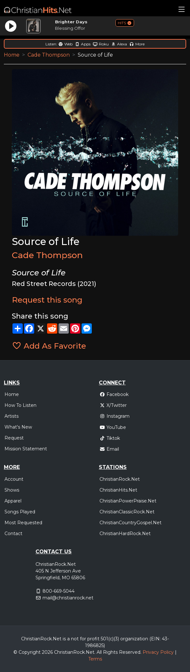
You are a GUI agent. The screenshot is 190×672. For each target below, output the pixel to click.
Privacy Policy (158, 652)
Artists (11, 416)
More (137, 44)
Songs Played (19, 512)
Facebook (114, 394)
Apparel (12, 501)
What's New (18, 427)
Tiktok (109, 438)
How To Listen (20, 405)
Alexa (119, 44)
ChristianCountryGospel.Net (130, 522)
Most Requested (23, 522)
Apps (83, 44)
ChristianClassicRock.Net (126, 512)
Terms (95, 659)
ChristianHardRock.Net (125, 533)
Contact (13, 533)
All (99, 652)
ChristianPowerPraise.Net (127, 501)
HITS (125, 22)
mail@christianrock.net (68, 598)
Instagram (114, 416)
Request (14, 438)
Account (13, 479)
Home (12, 55)
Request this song (47, 299)
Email (109, 449)
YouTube (112, 427)
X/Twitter (113, 405)
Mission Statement (25, 449)
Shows (11, 490)
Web (65, 44)
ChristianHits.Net (118, 490)
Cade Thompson (49, 55)
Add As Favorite (49, 346)
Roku (101, 44)
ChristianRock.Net (119, 479)
